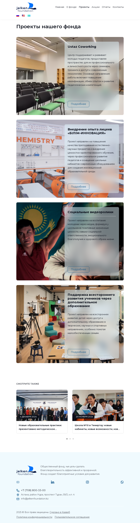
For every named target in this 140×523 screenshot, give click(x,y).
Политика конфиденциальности (34, 517)
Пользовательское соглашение (72, 517)
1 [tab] (66, 435)
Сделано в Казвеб (60, 512)
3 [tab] (73, 435)
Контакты (118, 7)
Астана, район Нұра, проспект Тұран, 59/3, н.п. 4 (48, 494)
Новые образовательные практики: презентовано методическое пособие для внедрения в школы (40, 427)
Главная (59, 7)
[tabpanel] (42, 411)
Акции (96, 7)
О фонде (71, 7)
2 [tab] (70, 435)
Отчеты (106, 7)
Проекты (84, 7)
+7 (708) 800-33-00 (33, 490)
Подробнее (78, 104)
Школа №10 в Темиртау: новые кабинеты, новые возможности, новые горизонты (98, 427)
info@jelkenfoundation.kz (35, 498)
